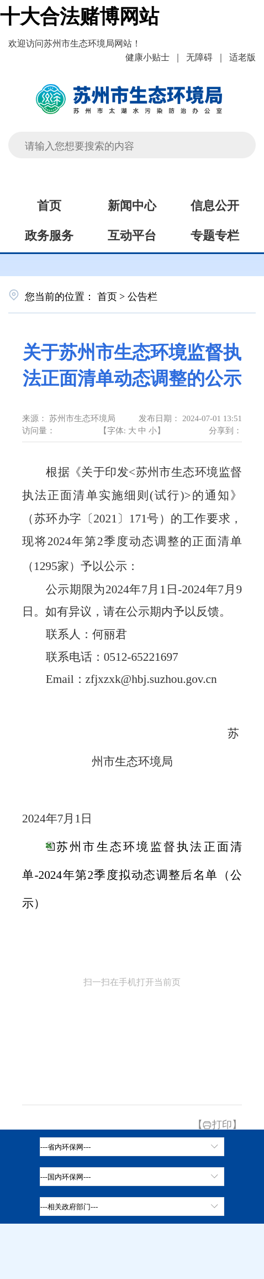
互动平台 (132, 234)
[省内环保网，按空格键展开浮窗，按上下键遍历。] (132, 1146)
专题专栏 (215, 234)
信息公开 (215, 204)
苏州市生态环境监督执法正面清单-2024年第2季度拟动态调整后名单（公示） (132, 875)
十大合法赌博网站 (79, 14)
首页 (49, 204)
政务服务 (49, 234)
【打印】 (217, 1123)
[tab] (132, 1176)
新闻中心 (132, 204)
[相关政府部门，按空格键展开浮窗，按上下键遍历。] (132, 1206)
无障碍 (199, 56)
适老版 (242, 56)
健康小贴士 (147, 56)
